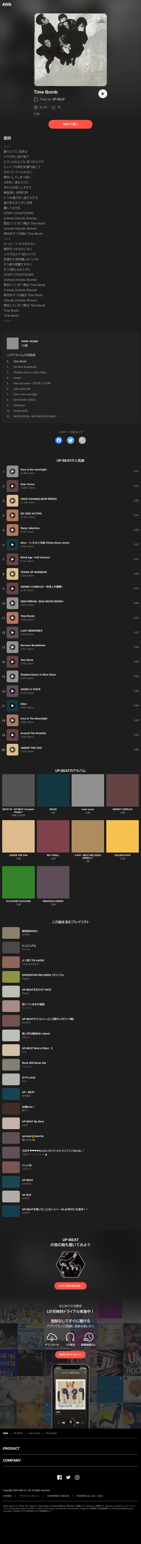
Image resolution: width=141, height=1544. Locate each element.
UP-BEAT (58, 99)
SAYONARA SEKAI (24, 399)
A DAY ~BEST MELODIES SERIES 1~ (88, 856)
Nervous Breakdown (25, 366)
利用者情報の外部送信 (58, 1496)
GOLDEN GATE (123, 855)
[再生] (102, 93)
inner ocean (29, 341)
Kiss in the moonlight (25, 394)
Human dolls (20, 410)
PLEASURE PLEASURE (18, 901)
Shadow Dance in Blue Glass (30, 372)
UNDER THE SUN (18, 855)
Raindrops (19, 405)
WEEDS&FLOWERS (53, 901)
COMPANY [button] (12, 1460)
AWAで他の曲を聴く (70, 1285)
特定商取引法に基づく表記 (90, 1496)
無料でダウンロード (70, 1354)
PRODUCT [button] (11, 1448)
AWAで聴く (70, 124)
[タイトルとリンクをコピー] (82, 440)
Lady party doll (21, 388)
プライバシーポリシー (29, 1496)
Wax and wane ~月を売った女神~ (32, 383)
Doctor (17, 377)
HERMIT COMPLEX (123, 809)
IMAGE (53, 809)
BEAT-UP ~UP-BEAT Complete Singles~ (18, 810)
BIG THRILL (53, 855)
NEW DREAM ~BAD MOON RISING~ (35, 416)
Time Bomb (51, 1433)
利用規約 (7, 1496)
